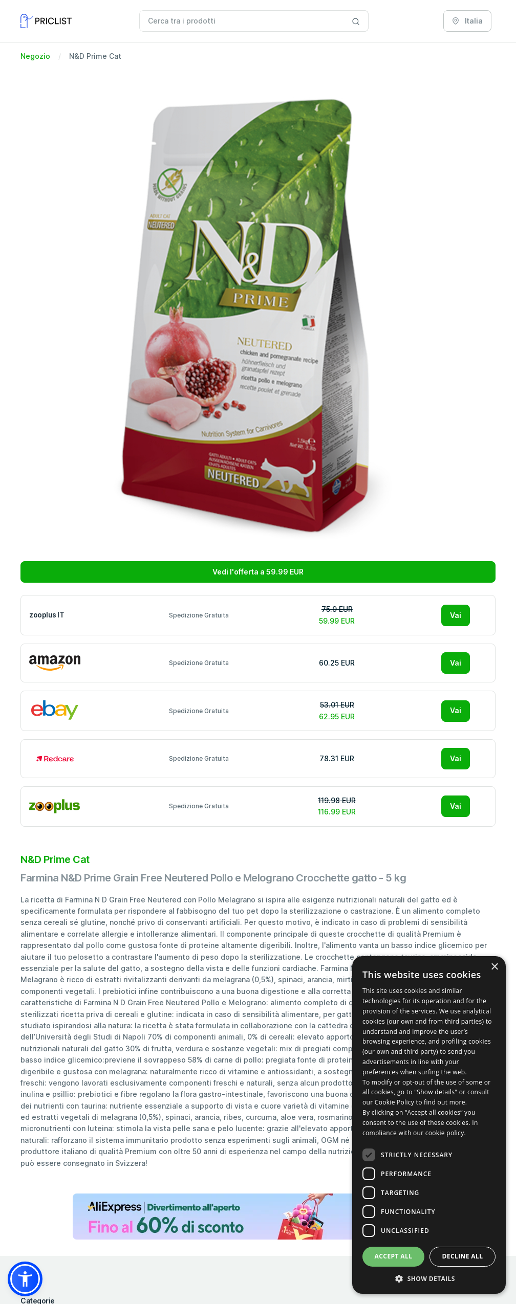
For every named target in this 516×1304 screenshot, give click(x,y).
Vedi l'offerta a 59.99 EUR (258, 571)
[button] (25, 1279)
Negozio (35, 56)
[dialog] (429, 1125)
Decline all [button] (462, 1256)
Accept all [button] (394, 1256)
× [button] (494, 967)
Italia (467, 20)
